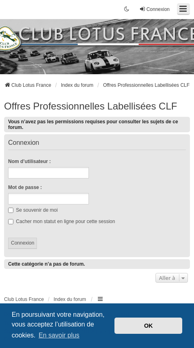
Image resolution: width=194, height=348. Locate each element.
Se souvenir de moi (33, 210)
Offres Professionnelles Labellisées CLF (90, 106)
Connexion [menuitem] (154, 9)
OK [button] (148, 325)
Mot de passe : (25, 187)
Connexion (23, 143)
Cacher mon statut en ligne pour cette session (61, 221)
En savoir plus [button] (59, 335)
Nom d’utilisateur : (29, 161)
